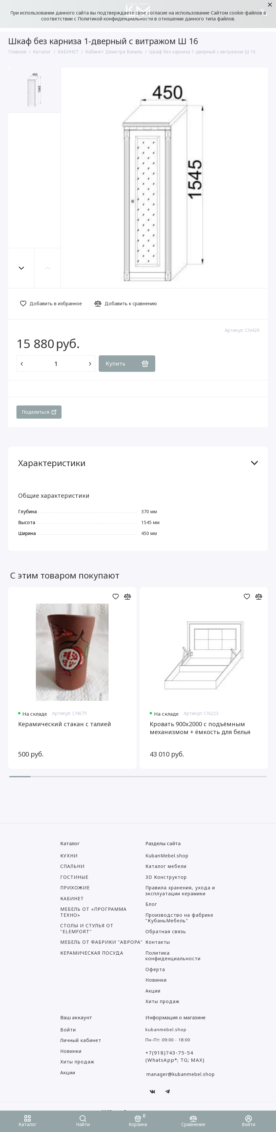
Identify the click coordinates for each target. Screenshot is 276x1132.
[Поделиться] (39, 412)
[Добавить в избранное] (53, 303)
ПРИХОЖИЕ (75, 888)
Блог (151, 904)
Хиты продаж (162, 1001)
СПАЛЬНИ (72, 866)
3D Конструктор (166, 877)
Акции (153, 991)
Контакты (157, 942)
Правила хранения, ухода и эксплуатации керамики (180, 891)
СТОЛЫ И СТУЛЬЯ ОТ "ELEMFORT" (86, 929)
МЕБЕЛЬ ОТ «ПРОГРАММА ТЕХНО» (93, 912)
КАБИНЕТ (72, 899)
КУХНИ (69, 856)
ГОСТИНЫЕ (74, 877)
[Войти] (248, 1121)
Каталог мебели (166, 866)
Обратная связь (165, 932)
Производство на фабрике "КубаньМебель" (179, 918)
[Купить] (127, 363)
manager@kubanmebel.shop (180, 1074)
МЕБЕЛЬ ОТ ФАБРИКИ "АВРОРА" (101, 942)
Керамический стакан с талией (64, 724)
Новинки (156, 980)
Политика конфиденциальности (173, 956)
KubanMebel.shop (166, 856)
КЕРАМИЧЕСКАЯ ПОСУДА (91, 953)
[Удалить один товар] (22, 364)
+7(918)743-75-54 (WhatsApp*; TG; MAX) (175, 1056)
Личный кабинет (80, 1040)
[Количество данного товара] (55, 363)
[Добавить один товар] (90, 364)
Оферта (155, 969)
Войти (68, 1030)
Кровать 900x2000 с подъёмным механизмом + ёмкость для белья (200, 728)
